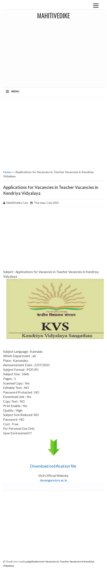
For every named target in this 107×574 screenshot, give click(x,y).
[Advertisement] (53, 133)
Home (7, 172)
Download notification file (53, 466)
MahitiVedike (53, 15)
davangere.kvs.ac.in (53, 480)
